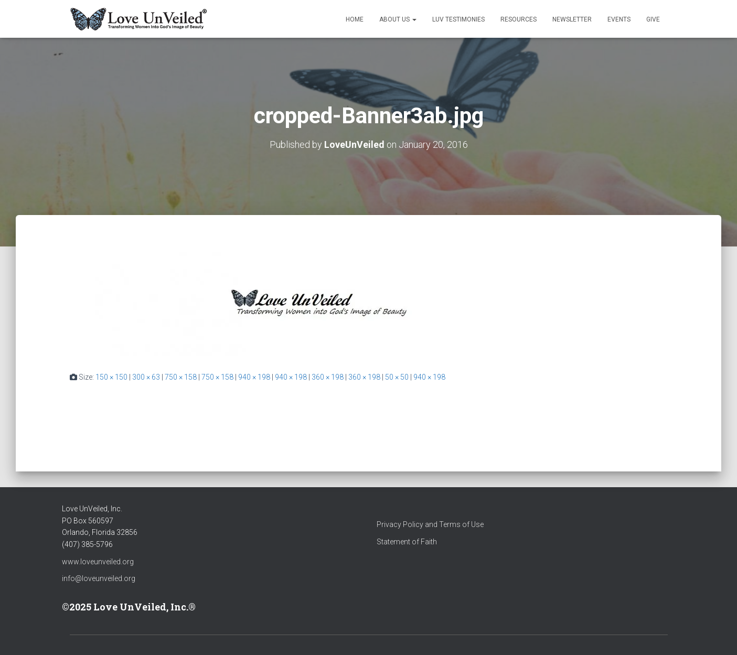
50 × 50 (397, 377)
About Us (397, 19)
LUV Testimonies (458, 19)
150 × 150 (111, 377)
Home (355, 19)
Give (653, 19)
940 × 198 (254, 377)
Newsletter (572, 19)
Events (619, 19)
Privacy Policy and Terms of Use (430, 524)
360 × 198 (328, 377)
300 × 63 (146, 377)
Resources (518, 19)
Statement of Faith (407, 542)
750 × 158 (181, 377)
